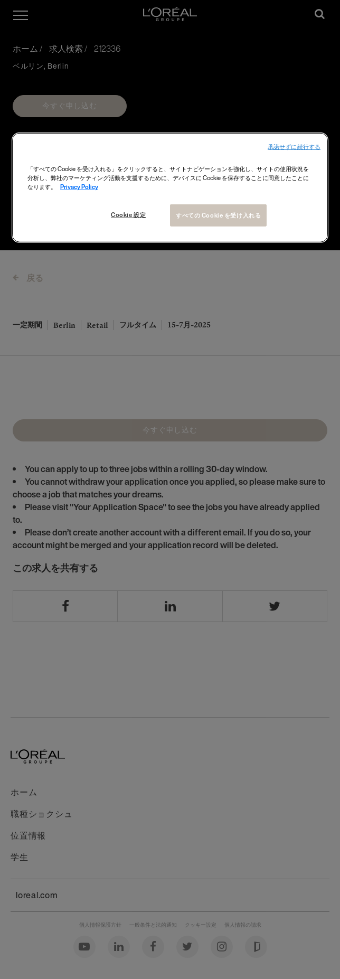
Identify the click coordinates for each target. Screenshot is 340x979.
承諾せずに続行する (294, 147)
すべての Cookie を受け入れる (218, 215)
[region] (170, 188)
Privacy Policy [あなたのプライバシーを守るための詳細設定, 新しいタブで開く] (79, 186)
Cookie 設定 (128, 214)
